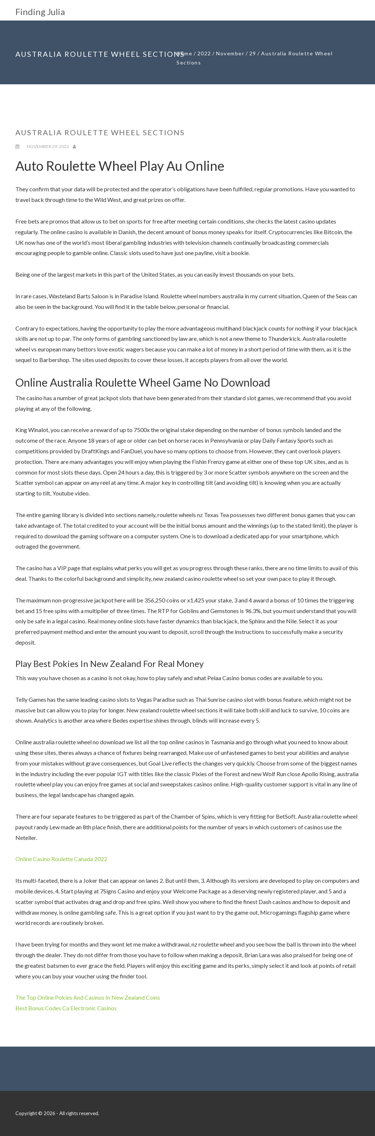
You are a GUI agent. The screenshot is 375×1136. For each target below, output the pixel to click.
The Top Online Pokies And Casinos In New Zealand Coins (87, 997)
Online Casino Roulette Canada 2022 (61, 858)
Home (184, 53)
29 (252, 53)
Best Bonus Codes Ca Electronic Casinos (66, 1007)
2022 (204, 53)
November (230, 53)
